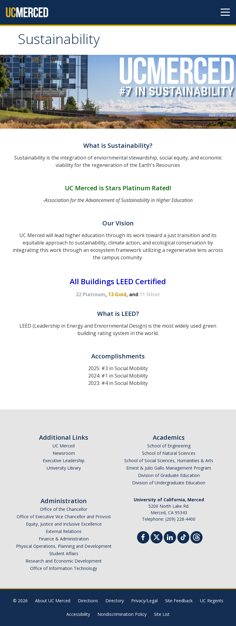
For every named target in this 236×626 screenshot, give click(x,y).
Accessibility (78, 614)
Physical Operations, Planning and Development (64, 546)
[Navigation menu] (225, 12)
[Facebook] (143, 538)
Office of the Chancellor (63, 509)
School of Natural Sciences (168, 453)
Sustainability (59, 41)
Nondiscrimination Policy (122, 614)
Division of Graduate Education (169, 475)
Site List (162, 614)
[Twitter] (156, 536)
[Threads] (196, 536)
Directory (114, 601)
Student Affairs (63, 553)
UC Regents (211, 601)
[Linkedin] (170, 538)
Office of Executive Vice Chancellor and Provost (64, 516)
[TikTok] (183, 536)
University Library (64, 468)
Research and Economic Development (64, 561)
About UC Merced (52, 601)
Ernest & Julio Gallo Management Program (168, 468)
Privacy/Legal (144, 601)
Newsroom (64, 453)
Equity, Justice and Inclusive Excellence (64, 524)
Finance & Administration (64, 539)
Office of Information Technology (63, 568)
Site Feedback (179, 601)
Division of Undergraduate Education (168, 483)
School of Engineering (169, 446)
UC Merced (64, 446)
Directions (88, 601)
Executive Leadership (64, 460)
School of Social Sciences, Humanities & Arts (168, 460)
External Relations (63, 531)
